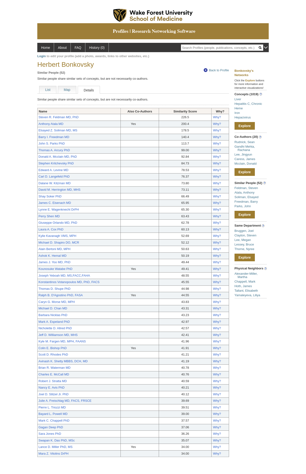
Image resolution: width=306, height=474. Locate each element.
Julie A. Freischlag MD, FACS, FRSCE (65, 400)
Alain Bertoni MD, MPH (54, 249)
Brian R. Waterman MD (54, 367)
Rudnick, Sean (245, 142)
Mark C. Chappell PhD (53, 420)
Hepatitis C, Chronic (248, 104)
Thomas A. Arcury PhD (54, 150)
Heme (239, 108)
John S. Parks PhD (51, 143)
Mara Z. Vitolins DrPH (53, 453)
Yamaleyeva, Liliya (247, 295)
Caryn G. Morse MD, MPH (56, 302)
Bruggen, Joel (244, 231)
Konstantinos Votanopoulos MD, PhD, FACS (68, 282)
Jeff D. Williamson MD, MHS (58, 335)
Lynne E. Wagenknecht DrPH (58, 209)
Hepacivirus (243, 117)
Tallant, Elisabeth (246, 290)
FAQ (78, 48)
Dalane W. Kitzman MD (54, 183)
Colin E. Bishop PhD (52, 348)
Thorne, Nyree (244, 249)
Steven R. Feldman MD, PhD (58, 117)
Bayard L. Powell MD (52, 414)
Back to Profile (216, 70)
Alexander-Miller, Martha (246, 275)
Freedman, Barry (246, 201)
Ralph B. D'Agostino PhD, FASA (60, 295)
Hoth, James (243, 286)
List (47, 90)
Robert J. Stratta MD (52, 381)
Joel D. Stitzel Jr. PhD (53, 394)
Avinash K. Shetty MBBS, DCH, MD (63, 361)
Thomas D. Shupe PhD (54, 288)
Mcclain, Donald (246, 163)
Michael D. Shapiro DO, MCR (58, 242)
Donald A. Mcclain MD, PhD (57, 156)
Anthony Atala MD (50, 124)
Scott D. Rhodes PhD (53, 354)
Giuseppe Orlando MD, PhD (57, 222)
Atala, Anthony (245, 192)
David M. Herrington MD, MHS (59, 189)
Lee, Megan (243, 240)
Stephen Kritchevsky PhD (56, 163)
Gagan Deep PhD (50, 427)
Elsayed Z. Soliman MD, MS (57, 130)
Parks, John (243, 206)
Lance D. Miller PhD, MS (55, 447)
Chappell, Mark (245, 281)
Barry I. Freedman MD (53, 137)
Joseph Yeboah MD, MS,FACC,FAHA (64, 275)
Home (45, 48)
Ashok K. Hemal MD (52, 255)
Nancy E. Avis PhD (51, 387)
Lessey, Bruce (244, 244)
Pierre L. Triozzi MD (52, 407)
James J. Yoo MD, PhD (54, 262)
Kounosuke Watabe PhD (55, 269)
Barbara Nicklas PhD (52, 315)
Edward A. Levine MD (53, 170)
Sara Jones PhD (49, 433)
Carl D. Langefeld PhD (54, 176)
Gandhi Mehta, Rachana (245, 148)
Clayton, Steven (246, 235)
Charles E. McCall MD (53, 374)
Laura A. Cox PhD (50, 229)
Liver (238, 99)
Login (41, 56)
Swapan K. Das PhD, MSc (56, 440)
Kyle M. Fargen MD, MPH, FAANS (62, 341)
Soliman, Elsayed (246, 197)
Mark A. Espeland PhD (54, 321)
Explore (245, 126)
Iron (237, 113)
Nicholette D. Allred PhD (55, 328)
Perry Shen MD (49, 216)
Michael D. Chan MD (52, 308)
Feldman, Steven (246, 188)
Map (67, 90)
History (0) (97, 48)
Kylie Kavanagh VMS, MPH (57, 236)
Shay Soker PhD (49, 196)
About (62, 48)
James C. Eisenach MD (54, 203)
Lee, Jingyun (243, 154)
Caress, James (245, 159)
